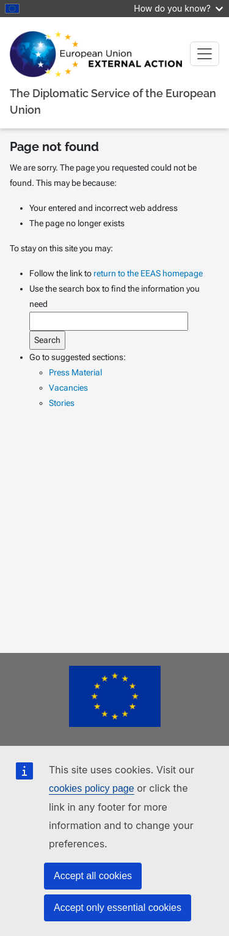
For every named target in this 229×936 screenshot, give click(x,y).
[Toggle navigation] (204, 54)
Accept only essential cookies (117, 907)
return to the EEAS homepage (148, 273)
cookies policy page (91, 788)
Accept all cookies (93, 876)
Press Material (75, 372)
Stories (62, 403)
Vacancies (68, 387)
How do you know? (178, 8)
